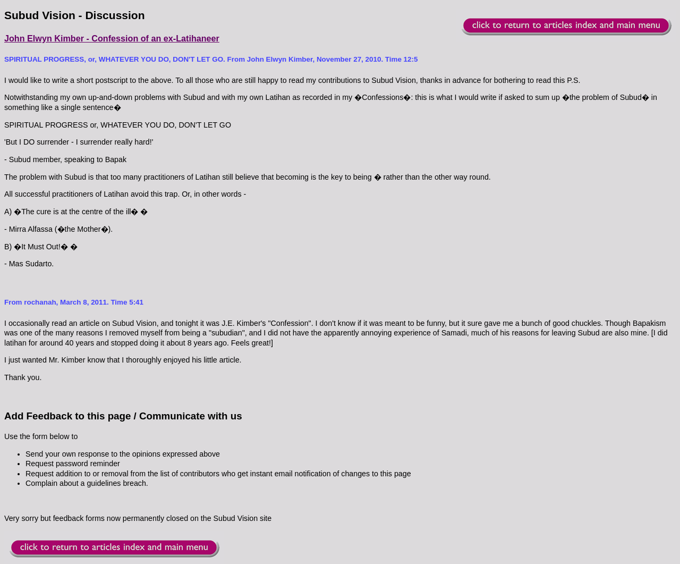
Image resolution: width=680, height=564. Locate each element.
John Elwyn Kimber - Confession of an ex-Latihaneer (111, 38)
